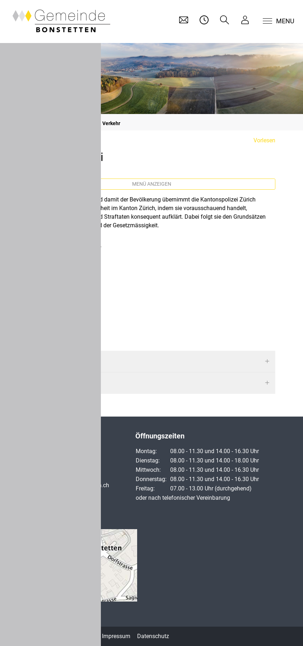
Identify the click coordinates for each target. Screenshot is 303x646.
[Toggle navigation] (274, 21)
